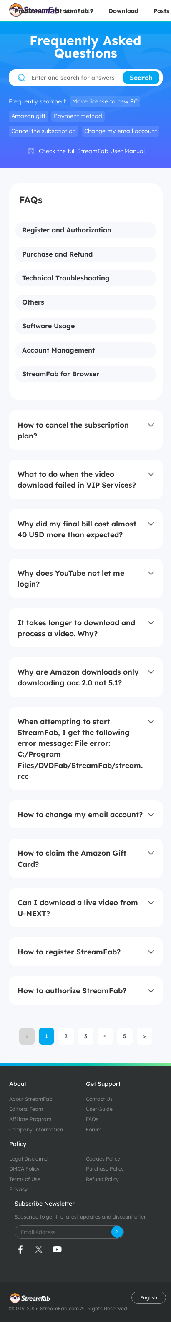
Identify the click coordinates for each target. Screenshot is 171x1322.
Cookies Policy (103, 1159)
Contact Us (99, 1099)
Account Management (58, 350)
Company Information (36, 1129)
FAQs (92, 1119)
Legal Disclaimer (29, 1159)
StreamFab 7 (74, 11)
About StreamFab (31, 1099)
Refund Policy (102, 1179)
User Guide (99, 1109)
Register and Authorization (66, 230)
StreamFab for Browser (60, 374)
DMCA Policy (24, 1169)
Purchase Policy (105, 1169)
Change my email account (120, 131)
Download (123, 11)
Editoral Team (26, 1109)
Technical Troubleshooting (66, 278)
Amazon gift (28, 116)
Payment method (78, 116)
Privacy (18, 1189)
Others (33, 302)
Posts (161, 11)
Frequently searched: (37, 101)
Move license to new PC (105, 101)
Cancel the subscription (43, 131)
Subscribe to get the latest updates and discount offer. (81, 1217)
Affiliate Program (30, 1119)
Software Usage (48, 326)
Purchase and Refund (57, 254)
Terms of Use (24, 1179)
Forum (93, 1129)
